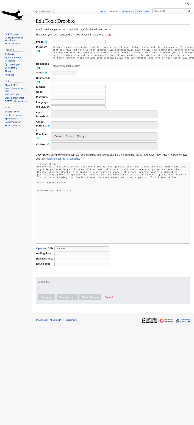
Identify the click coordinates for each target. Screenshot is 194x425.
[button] (108, 316)
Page (35, 11)
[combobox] (104, 117)
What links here (12, 112)
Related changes (13, 115)
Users (108, 34)
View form (117, 11)
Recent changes (12, 43)
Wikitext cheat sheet (14, 98)
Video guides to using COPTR (15, 89)
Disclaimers (71, 338)
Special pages (11, 118)
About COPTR (11, 85)
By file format (11, 68)
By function (10, 61)
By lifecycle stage (13, 57)
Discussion (46, 11)
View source (131, 11)
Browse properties (13, 125)
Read (106, 11)
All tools (8, 71)
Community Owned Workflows (14, 39)
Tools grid (9, 54)
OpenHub (41, 267)
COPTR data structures (16, 101)
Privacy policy (41, 338)
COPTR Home (11, 34)
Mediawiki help (12, 94)
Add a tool (9, 75)
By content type (12, 64)
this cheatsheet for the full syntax (59, 161)
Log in (188, 3)
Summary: (44, 300)
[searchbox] (55, 116)
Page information (13, 122)
